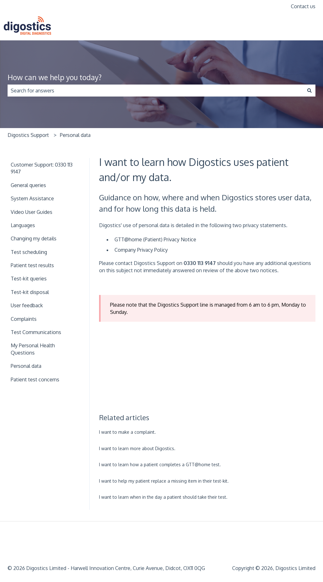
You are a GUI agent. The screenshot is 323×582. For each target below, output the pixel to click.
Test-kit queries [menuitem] (29, 278)
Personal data (75, 135)
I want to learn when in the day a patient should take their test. (163, 497)
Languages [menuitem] (23, 225)
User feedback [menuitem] (27, 305)
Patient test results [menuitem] (32, 265)
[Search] (309, 91)
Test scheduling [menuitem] (29, 252)
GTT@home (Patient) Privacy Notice (155, 239)
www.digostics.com (290, 26)
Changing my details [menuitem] (33, 238)
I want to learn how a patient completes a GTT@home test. (160, 464)
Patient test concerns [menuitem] (35, 379)
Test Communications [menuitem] (36, 332)
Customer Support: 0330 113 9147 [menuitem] (42, 168)
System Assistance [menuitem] (32, 198)
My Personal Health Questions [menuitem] (33, 349)
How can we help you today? (55, 77)
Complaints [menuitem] (24, 319)
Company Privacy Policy (141, 250)
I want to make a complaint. (127, 432)
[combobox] (155, 91)
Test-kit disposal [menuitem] (30, 292)
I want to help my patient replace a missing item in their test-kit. (164, 481)
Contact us (303, 6)
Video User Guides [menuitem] (31, 212)
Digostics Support (28, 135)
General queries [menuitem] (28, 185)
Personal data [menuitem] (26, 366)
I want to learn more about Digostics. (137, 448)
